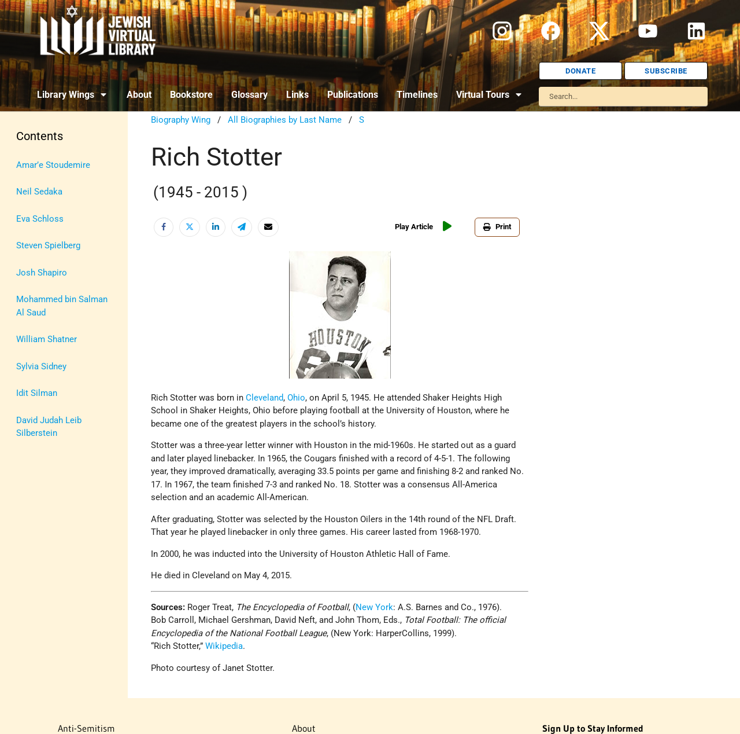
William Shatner (46, 339)
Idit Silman (36, 393)
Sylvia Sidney (41, 366)
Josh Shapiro (41, 272)
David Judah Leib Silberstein (49, 427)
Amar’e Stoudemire (53, 165)
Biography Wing (180, 120)
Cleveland (264, 397)
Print (497, 226)
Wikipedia (224, 646)
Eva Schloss (40, 219)
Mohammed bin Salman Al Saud (62, 306)
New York (374, 607)
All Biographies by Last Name (285, 120)
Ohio (296, 397)
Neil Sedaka (39, 191)
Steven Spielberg (48, 245)
